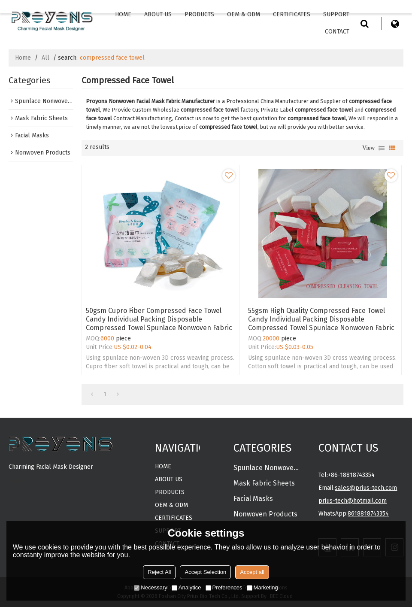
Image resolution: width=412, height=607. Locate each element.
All (45, 57)
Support (336, 14)
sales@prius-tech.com (366, 488)
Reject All (159, 572)
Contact (337, 31)
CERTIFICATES (291, 14)
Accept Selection (205, 572)
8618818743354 (368, 513)
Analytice (186, 587)
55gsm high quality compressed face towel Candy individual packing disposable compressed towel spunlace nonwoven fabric (321, 319)
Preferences (224, 587)
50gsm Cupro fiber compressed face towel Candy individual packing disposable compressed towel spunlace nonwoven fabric (159, 319)
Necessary (150, 587)
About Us (158, 14)
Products (199, 14)
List (381, 148)
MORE (17, 481)
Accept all (252, 572)
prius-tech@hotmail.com (352, 500)
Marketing (262, 587)
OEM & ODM (243, 14)
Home (123, 14)
